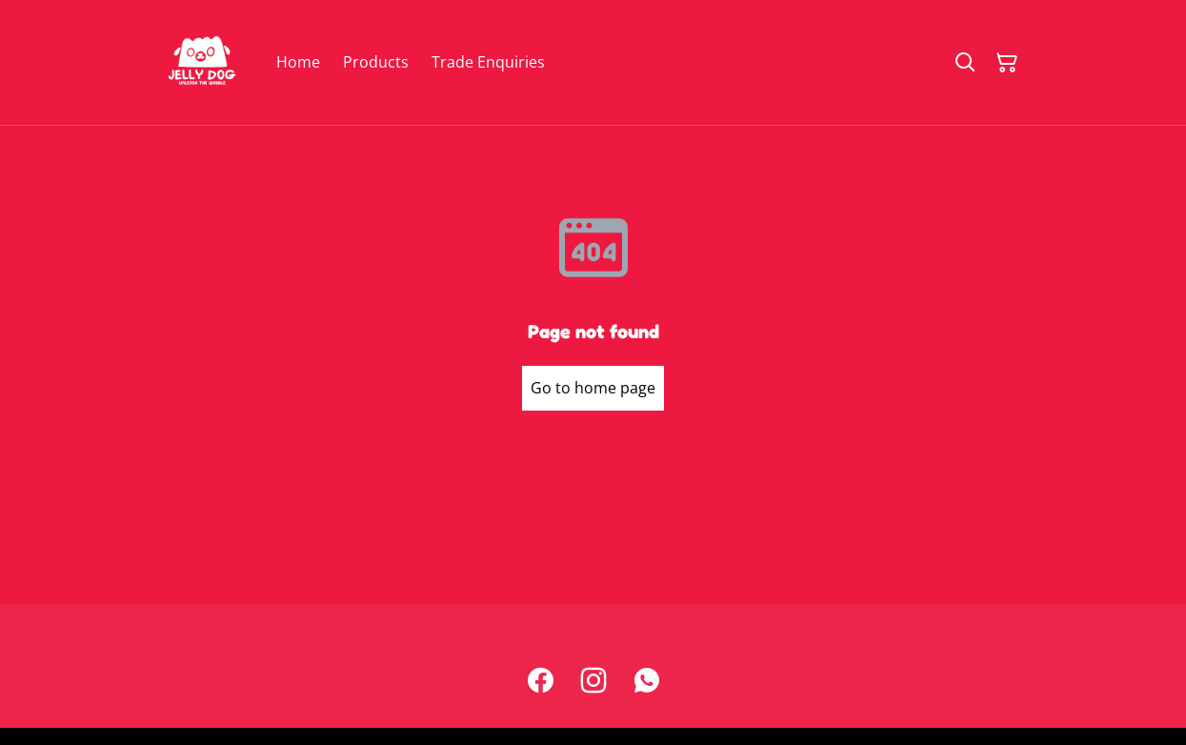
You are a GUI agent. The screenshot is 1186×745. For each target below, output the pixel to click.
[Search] (965, 63)
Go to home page (593, 387)
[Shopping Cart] (1007, 63)
